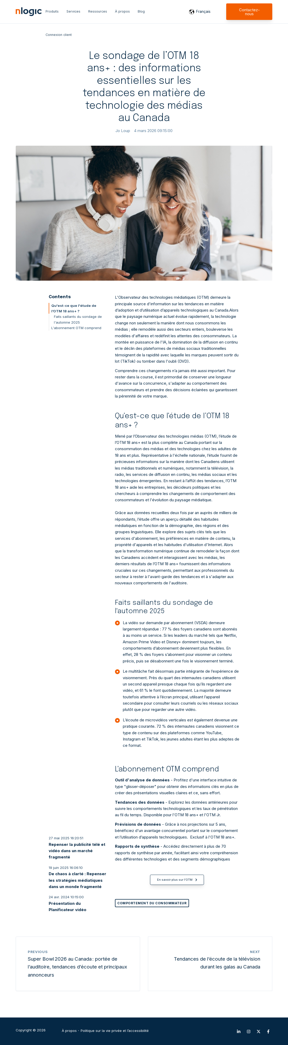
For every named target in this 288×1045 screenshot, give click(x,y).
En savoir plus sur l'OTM (177, 879)
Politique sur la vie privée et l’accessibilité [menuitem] (115, 1030)
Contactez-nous (249, 11)
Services (73, 11)
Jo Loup (122, 130)
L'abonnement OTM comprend (76, 328)
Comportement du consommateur (151, 903)
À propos (122, 11)
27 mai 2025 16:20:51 (66, 838)
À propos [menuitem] (69, 1030)
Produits (52, 11)
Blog (141, 11)
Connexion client (59, 35)
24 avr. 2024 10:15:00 (66, 897)
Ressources (97, 11)
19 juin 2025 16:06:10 (66, 868)
